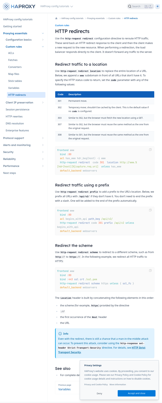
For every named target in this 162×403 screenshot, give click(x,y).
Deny (99, 393)
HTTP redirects (131, 18)
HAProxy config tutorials (72, 18)
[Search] (140, 6)
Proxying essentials (96, 18)
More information (117, 384)
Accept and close (136, 393)
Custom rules (114, 18)
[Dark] (157, 6)
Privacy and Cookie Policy (96, 384)
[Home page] (20, 6)
